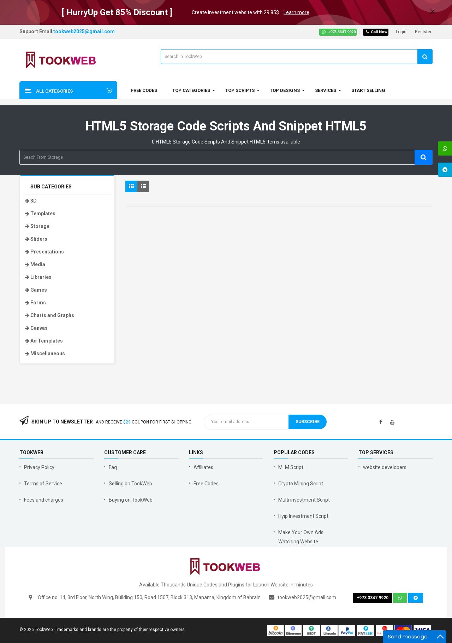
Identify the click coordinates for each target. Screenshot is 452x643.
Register (423, 31)
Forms (35, 302)
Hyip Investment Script (303, 516)
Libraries (38, 277)
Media (35, 264)
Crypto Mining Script (300, 483)
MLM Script (290, 467)
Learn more (296, 12)
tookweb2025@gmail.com (84, 31)
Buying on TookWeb (131, 500)
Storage (37, 226)
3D (31, 201)
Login (401, 31)
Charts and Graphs (49, 315)
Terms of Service (43, 483)
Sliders (36, 239)
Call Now (376, 32)
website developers (384, 467)
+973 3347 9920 (339, 32)
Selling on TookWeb (130, 483)
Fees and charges (43, 500)
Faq (113, 467)
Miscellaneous (45, 353)
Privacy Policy (39, 467)
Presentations (44, 252)
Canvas (36, 328)
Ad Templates (44, 341)
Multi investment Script (304, 500)
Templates (40, 213)
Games (36, 290)
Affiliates (203, 467)
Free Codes (206, 483)
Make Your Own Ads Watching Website (300, 537)
